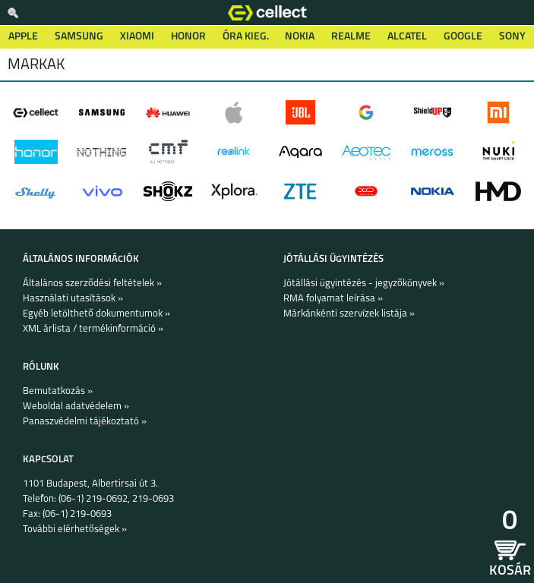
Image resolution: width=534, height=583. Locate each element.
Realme (351, 37)
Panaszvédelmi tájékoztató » (85, 422)
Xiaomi (137, 37)
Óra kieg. (246, 37)
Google (463, 37)
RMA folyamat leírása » (333, 299)
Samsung (79, 37)
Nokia (299, 37)
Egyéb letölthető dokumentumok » (96, 314)
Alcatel (407, 37)
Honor (188, 37)
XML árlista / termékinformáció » (93, 329)
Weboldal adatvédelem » (76, 406)
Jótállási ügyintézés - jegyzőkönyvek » (363, 283)
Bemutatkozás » (58, 391)
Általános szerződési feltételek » (92, 283)
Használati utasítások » (73, 299)
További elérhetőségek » (75, 529)
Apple (23, 37)
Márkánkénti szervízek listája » (349, 314)
